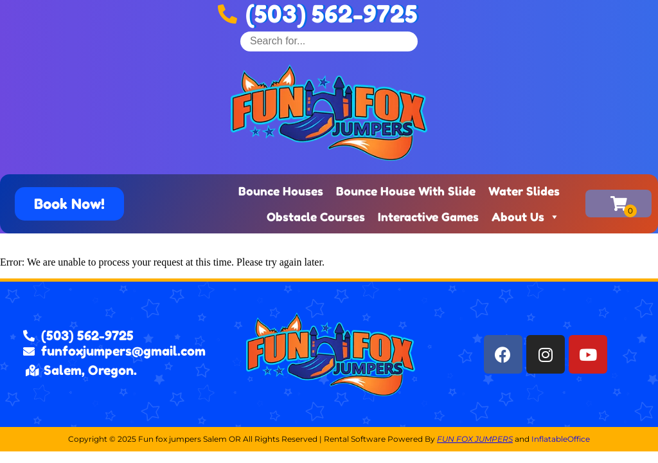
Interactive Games (428, 217)
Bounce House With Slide (406, 191)
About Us (526, 217)
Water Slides (524, 191)
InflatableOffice (560, 439)
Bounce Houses (280, 191)
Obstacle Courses (316, 217)
